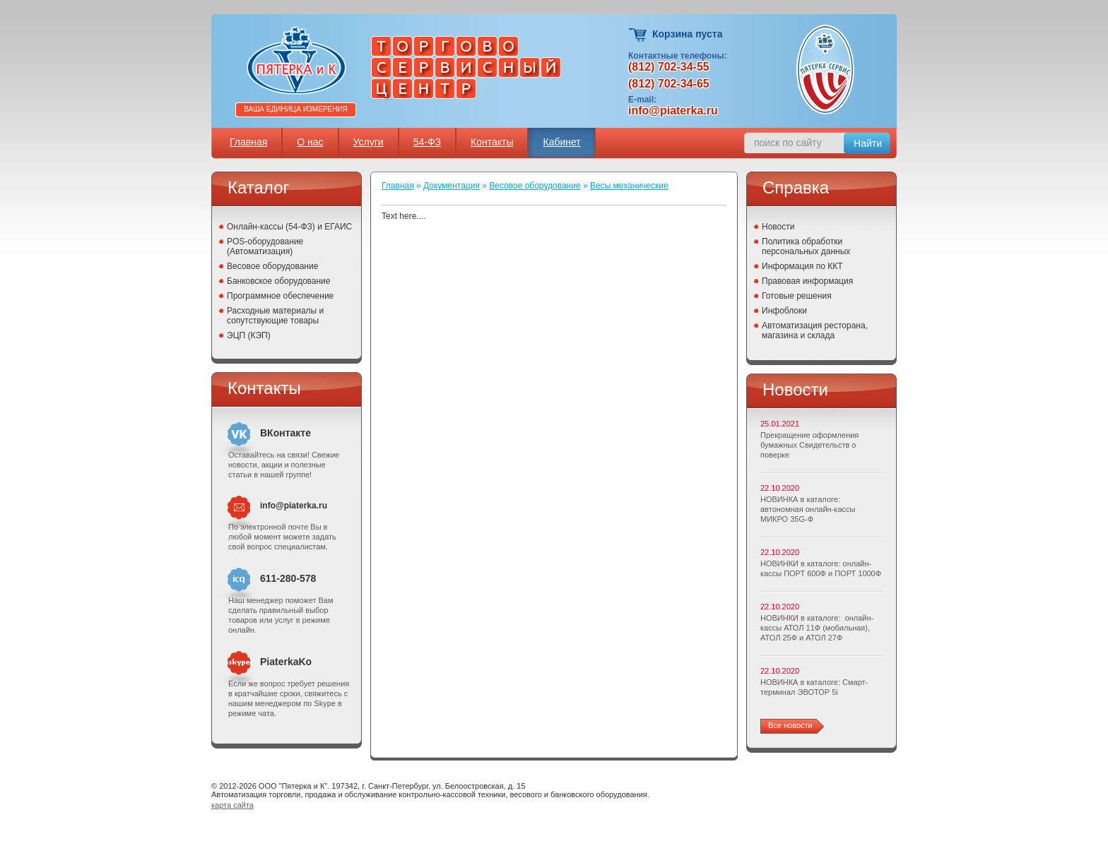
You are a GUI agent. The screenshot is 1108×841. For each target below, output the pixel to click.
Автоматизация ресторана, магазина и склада (815, 330)
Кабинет (561, 142)
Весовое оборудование (272, 266)
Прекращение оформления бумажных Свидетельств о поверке (809, 445)
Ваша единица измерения (296, 109)
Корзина (638, 35)
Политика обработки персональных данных (806, 246)
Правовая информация (807, 281)
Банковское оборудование (279, 281)
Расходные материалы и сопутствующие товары (275, 316)
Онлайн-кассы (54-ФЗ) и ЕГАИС (289, 227)
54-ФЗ (427, 142)
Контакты (492, 142)
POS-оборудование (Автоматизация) (265, 246)
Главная (248, 142)
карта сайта (232, 805)
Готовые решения (797, 296)
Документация (451, 186)
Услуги (368, 142)
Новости (778, 227)
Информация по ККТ (802, 266)
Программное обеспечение (280, 296)
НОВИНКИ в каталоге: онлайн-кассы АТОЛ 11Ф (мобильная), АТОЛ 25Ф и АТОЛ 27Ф (816, 628)
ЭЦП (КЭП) (249, 335)
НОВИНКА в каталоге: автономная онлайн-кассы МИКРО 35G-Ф (807, 509)
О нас (310, 142)
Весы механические (629, 186)
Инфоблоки (784, 311)
